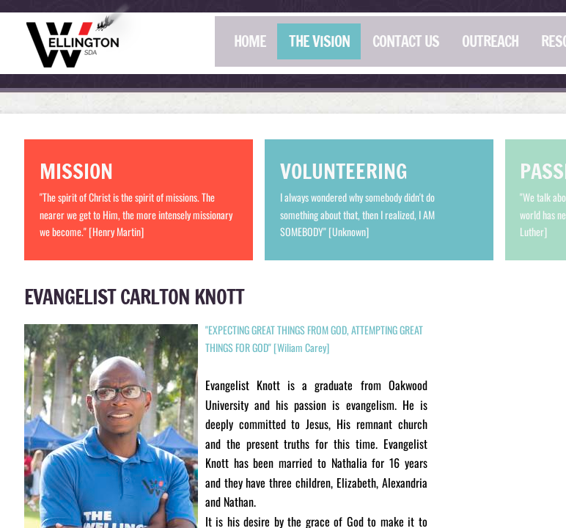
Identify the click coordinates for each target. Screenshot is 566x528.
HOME (250, 41)
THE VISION (319, 41)
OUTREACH (490, 41)
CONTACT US (405, 41)
